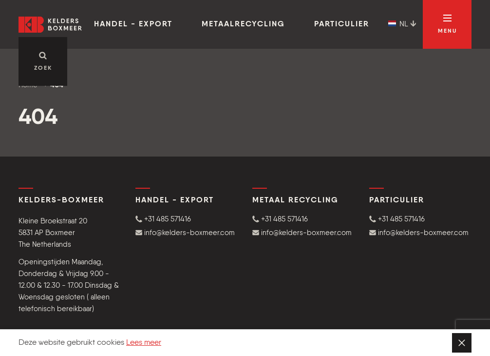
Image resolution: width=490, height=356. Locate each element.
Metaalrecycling (243, 24)
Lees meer (143, 343)
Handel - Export (133, 24)
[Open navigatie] (447, 24)
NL (402, 24)
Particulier (341, 24)
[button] (186, 219)
